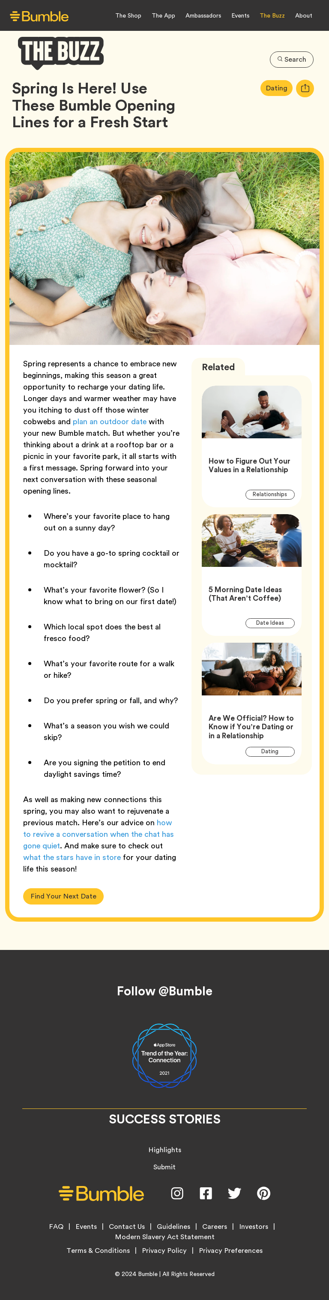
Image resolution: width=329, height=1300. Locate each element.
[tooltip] (305, 88)
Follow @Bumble (164, 991)
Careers (214, 1226)
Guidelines (173, 1226)
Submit (164, 1167)
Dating (279, 88)
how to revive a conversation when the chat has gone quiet (98, 834)
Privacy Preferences (231, 1250)
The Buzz (272, 15)
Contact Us (127, 1226)
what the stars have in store (72, 857)
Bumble (148, 1274)
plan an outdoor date (110, 421)
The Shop (128, 15)
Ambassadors (203, 15)
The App (163, 15)
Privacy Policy (164, 1250)
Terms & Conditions (98, 1250)
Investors (253, 1226)
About (303, 15)
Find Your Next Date (63, 896)
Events (240, 15)
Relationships (274, 494)
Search (291, 59)
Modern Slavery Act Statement (165, 1237)
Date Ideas (275, 622)
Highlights (164, 1150)
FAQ (56, 1226)
